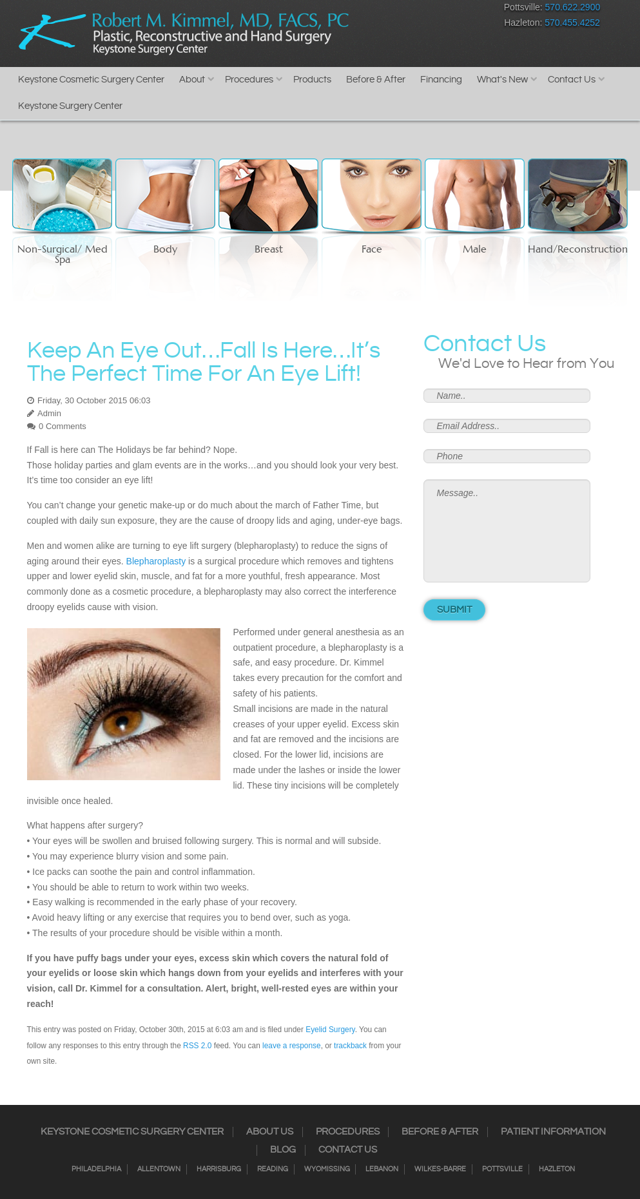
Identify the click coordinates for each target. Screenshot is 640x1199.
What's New (502, 79)
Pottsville (502, 1169)
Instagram (375, 10)
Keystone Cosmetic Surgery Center (91, 79)
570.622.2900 (573, 7)
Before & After (375, 79)
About (192, 79)
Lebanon (381, 1169)
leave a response (291, 1045)
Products (312, 79)
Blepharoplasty (156, 561)
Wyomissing (327, 1169)
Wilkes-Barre (440, 1169)
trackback (350, 1045)
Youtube (465, 10)
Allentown (158, 1169)
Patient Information (553, 1132)
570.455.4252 (572, 22)
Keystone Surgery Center (70, 106)
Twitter (397, 10)
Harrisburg (219, 1169)
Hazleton (557, 1169)
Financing (441, 79)
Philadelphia (96, 1169)
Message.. (507, 530)
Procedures (249, 79)
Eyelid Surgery (329, 1029)
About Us (269, 1132)
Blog (283, 1150)
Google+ (442, 10)
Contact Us (572, 79)
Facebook (352, 10)
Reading (272, 1169)
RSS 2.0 (197, 1045)
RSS (420, 10)
